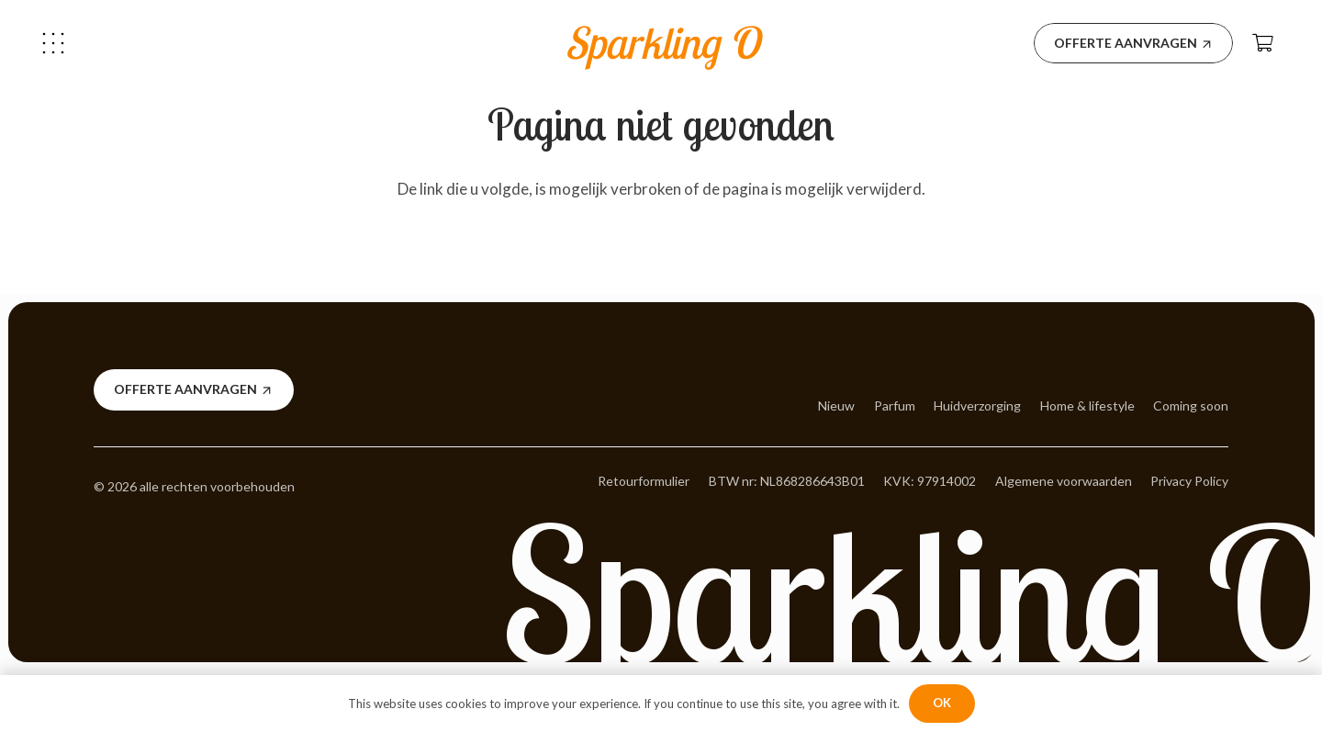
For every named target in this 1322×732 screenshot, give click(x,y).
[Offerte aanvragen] (1134, 43)
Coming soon (1190, 405)
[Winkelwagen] (1263, 43)
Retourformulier (643, 481)
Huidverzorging (977, 405)
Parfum (894, 405)
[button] (53, 43)
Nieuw (836, 405)
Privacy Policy (1189, 481)
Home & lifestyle (1087, 405)
